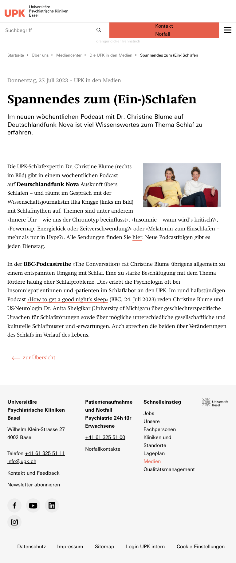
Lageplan (154, 453)
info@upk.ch (21, 461)
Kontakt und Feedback (33, 473)
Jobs (149, 413)
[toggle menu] (227, 30)
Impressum (70, 546)
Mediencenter (69, 55)
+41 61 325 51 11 (45, 453)
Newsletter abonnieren (33, 485)
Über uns (40, 55)
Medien (152, 461)
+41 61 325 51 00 (105, 437)
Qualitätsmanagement (167, 469)
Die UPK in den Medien (110, 55)
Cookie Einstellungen (201, 546)
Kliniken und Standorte (157, 441)
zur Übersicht (39, 357)
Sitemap (105, 546)
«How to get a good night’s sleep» (67, 299)
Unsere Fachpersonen (160, 425)
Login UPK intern (145, 546)
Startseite (15, 55)
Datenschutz (31, 546)
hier (137, 237)
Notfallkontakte (102, 449)
